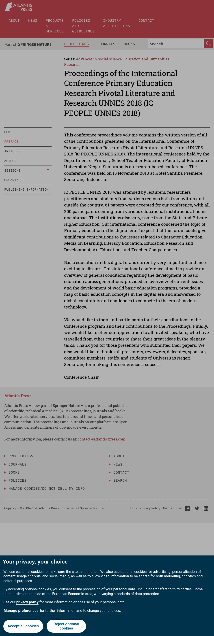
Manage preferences (21, 611)
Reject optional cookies (66, 626)
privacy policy (27, 602)
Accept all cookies (23, 626)
